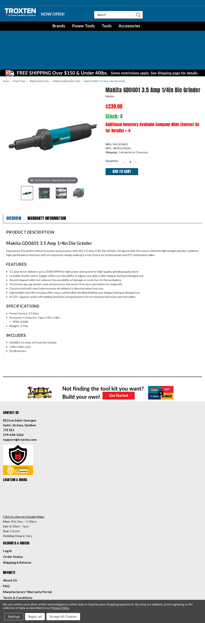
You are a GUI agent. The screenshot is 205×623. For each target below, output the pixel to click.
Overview (13, 189)
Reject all (35, 616)
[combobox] (118, 15)
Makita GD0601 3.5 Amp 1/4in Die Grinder (104, 52)
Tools (107, 25)
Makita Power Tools (39, 52)
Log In (7, 521)
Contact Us (11, 580)
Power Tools (83, 25)
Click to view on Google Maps (23, 487)
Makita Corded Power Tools (66, 52)
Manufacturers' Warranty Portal (27, 562)
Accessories (129, 25)
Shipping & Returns (17, 533)
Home (6, 52)
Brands (58, 25)
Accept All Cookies (63, 616)
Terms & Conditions (17, 568)
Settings (14, 616)
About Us (10, 551)
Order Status (13, 527)
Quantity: (112, 131)
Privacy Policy (13, 574)
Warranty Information (46, 189)
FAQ (6, 557)
